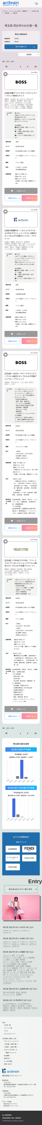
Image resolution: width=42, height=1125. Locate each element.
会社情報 (6, 1055)
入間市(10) (14, 1006)
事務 (33, 972)
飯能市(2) (6, 1010)
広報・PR (6, 972)
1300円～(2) (32, 944)
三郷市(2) (19, 1008)
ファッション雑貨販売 (9, 964)
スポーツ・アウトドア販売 (11, 962)
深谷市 (15, 13)
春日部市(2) (26, 1008)
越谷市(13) (6, 1006)
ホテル (18, 979)
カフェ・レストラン (9, 979)
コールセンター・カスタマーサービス (14, 976)
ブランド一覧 (8, 1028)
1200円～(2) (6, 946)
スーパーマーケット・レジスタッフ (13, 981)
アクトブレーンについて (11, 1041)
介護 (34, 981)
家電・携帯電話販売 (9, 966)
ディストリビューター (26, 974)
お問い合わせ (8, 1064)
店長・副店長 (20, 966)
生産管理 (9, 970)
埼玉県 (7, 13)
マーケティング (14, 972)
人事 (31, 970)
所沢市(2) (34, 1008)
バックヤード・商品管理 (10, 968)
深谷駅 (24, 294)
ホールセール (21, 970)
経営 (29, 972)
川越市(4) (6, 1008)
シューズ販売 (15, 959)
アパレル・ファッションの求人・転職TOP (15, 11)
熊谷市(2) (12, 1010)
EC (7, 974)
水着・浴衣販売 (22, 964)
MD (35, 968)
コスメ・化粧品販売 (29, 957)
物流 (28, 976)
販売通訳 (28, 966)
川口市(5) (29, 1006)
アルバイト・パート (9, 994)
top (3, 1022)
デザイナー (22, 968)
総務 (27, 970)
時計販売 (22, 959)
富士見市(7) (21, 1006)
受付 (4, 974)
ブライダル (29, 981)
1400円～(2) (24, 944)
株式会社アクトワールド (11, 1106)
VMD (4, 970)
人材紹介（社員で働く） (11, 1047)
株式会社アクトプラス (10, 1104)
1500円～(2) (15, 944)
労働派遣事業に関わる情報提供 (11, 1118)
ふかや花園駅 (31, 151)
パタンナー (30, 968)
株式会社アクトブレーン (12, 1075)
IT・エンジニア (14, 974)
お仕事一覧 (35, 11)
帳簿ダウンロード (11, 1052)
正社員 (18, 992)
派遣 (4, 992)
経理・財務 (23, 972)
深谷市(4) (12, 1008)
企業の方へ (7, 1058)
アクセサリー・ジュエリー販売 (12, 957)
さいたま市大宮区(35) (9, 1004)
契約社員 (23, 992)
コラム (6, 1031)
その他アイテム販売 (26, 962)
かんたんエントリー (10, 1034)
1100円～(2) (15, 946)
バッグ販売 (6, 959)
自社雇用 (19, 994)
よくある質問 (8, 1061)
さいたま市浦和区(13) (23, 1004)
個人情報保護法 (7, 1115)
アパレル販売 (20, 955)
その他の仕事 (7, 983)
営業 (14, 970)
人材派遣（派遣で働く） (11, 1044)
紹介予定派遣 (11, 992)
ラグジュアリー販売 (9, 955)
